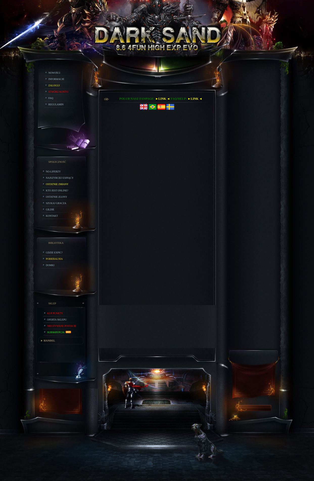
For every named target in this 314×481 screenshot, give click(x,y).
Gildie (50, 209)
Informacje (56, 79)
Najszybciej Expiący (60, 177)
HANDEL (49, 340)
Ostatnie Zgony (56, 196)
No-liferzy (53, 171)
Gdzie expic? (54, 252)
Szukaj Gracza (56, 203)
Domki (50, 265)
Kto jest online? (57, 190)
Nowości (54, 72)
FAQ (51, 98)
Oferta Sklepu (57, 319)
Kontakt (52, 215)
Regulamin (56, 104)
